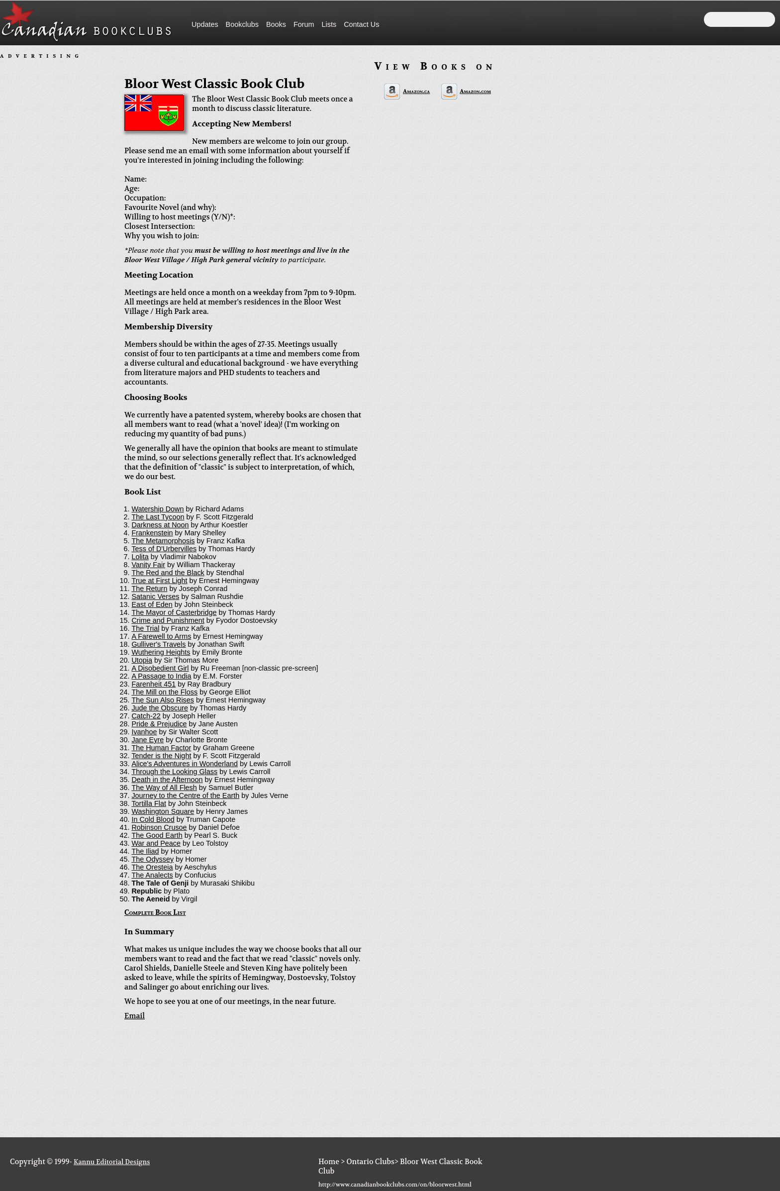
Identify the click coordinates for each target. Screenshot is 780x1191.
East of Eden (151, 604)
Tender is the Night (161, 756)
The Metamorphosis (163, 541)
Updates (205, 24)
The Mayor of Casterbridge (173, 612)
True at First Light (159, 581)
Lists (329, 24)
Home (328, 1162)
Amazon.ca (416, 91)
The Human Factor (161, 748)
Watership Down (157, 509)
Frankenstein (152, 533)
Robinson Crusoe (159, 827)
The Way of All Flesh (163, 788)
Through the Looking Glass (174, 772)
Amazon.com (475, 91)
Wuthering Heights (160, 652)
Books (276, 24)
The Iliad (145, 851)
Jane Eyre (147, 740)
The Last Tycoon (157, 517)
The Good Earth (156, 835)
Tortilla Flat (148, 803)
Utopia (141, 660)
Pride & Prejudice (159, 724)
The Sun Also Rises (162, 700)
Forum (303, 24)
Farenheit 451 (153, 684)
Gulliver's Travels (158, 644)
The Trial (145, 628)
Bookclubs (242, 24)
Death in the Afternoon (166, 780)
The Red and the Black (167, 573)
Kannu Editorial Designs (112, 1162)
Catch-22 (145, 716)
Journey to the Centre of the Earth (185, 795)
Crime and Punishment (167, 620)
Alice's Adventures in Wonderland (184, 764)
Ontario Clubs (370, 1162)
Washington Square (162, 811)
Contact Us (361, 24)
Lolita (139, 557)
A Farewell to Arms (161, 636)
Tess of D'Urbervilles (163, 549)
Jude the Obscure (159, 708)
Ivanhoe (144, 732)
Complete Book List (155, 912)
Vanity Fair (148, 565)
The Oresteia (152, 867)
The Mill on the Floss (164, 692)
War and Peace (156, 843)
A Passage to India (161, 676)
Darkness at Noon (160, 525)
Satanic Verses (155, 596)
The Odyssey (152, 859)
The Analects (152, 875)
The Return (149, 589)
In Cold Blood (152, 819)
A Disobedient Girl (160, 668)
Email (134, 1016)
